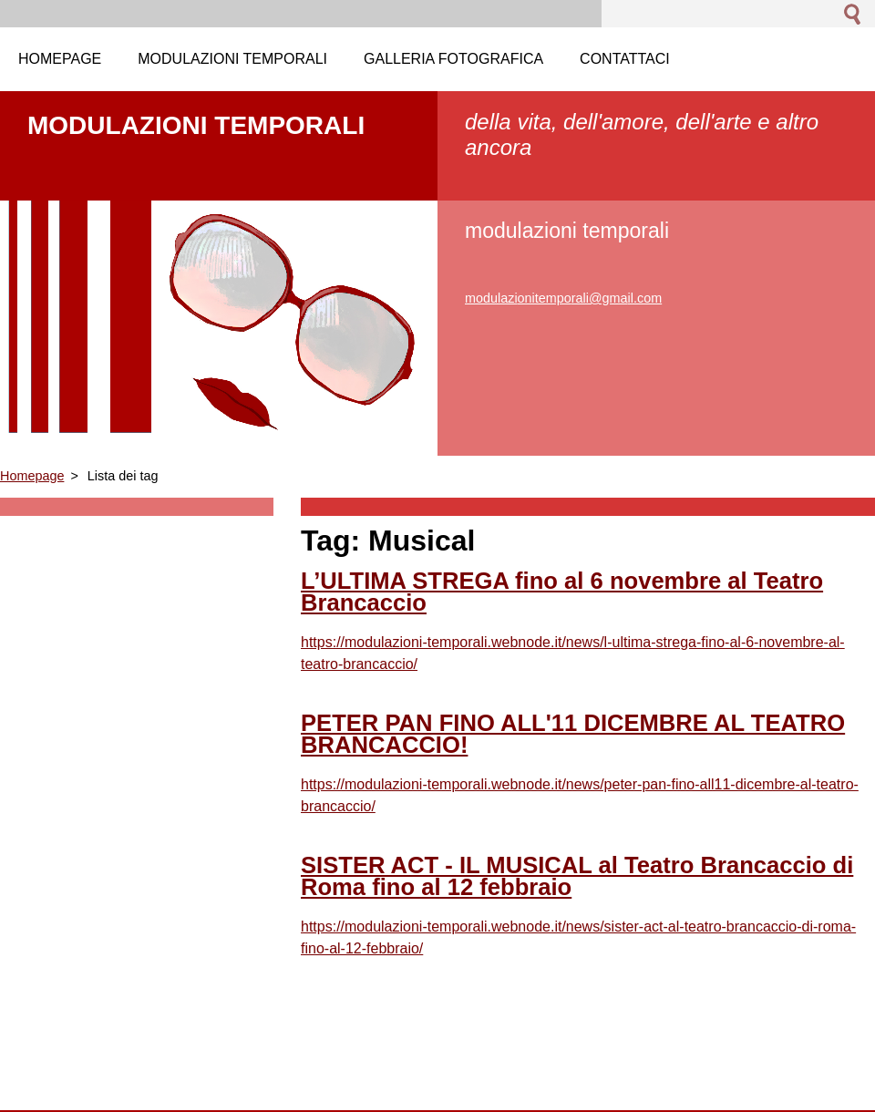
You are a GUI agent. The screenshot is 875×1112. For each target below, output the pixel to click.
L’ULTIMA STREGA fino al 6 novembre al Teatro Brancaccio (562, 591)
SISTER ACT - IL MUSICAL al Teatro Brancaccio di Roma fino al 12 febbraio (577, 876)
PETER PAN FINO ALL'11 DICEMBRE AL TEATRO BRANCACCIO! (573, 733)
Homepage (32, 475)
